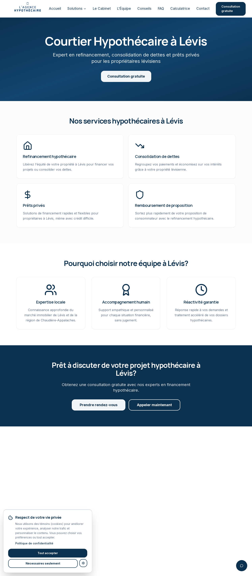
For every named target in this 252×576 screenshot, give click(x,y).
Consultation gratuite (230, 9)
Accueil (55, 9)
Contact (202, 9)
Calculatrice (180, 9)
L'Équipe (124, 9)
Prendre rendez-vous (98, 405)
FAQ (161, 9)
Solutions (76, 9)
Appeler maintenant (154, 405)
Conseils (144, 9)
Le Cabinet (102, 9)
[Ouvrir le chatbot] (241, 565)
